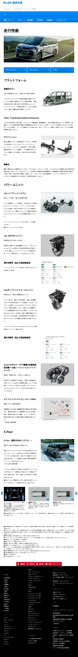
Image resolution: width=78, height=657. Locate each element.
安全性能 (49, 20)
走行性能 (39, 20)
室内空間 (30, 20)
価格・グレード (8, 20)
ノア (5, 15)
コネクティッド (61, 20)
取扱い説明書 (32, 631)
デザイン (20, 20)
